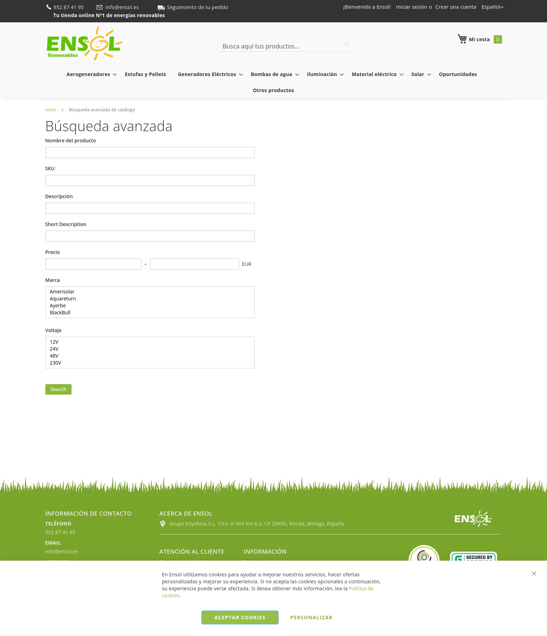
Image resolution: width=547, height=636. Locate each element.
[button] (493, 7)
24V (147, 348)
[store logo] (84, 43)
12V (147, 341)
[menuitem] (89, 74)
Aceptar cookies (240, 617)
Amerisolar (147, 291)
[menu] (273, 82)
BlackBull (147, 312)
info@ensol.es (118, 7)
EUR (247, 264)
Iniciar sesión (411, 6)
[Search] (346, 44)
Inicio (51, 110)
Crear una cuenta (455, 6)
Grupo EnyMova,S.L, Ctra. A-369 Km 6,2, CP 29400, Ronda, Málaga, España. (252, 523)
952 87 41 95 (65, 7)
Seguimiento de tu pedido (193, 7)
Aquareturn (147, 298)
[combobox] (287, 46)
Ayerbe (147, 305)
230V (147, 362)
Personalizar (311, 617)
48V (147, 355)
